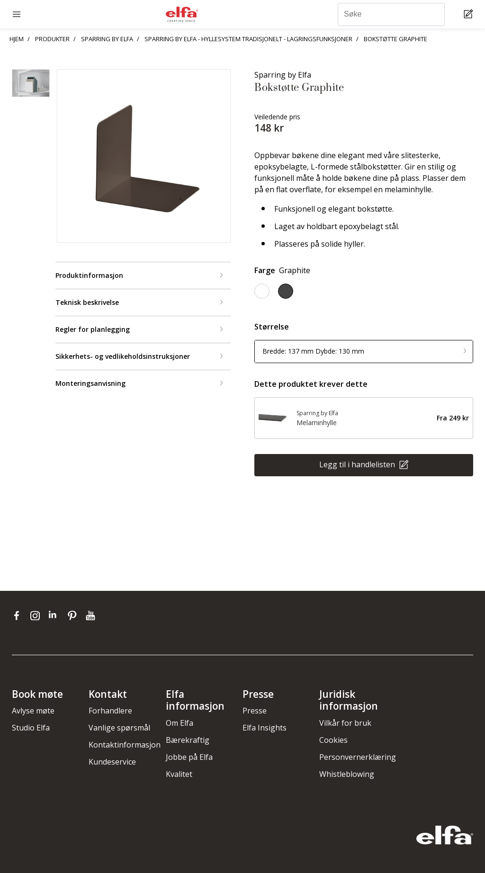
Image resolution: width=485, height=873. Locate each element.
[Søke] (391, 14)
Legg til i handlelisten (358, 464)
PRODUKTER (52, 39)
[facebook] (19, 615)
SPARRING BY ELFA (107, 39)
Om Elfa (179, 723)
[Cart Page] (470, 14)
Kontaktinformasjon (125, 744)
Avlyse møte (33, 710)
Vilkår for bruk (345, 723)
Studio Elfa (31, 727)
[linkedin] (56, 615)
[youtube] (92, 615)
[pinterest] (74, 615)
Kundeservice (112, 762)
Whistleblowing (346, 774)
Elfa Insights (264, 727)
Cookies (333, 740)
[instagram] (37, 615)
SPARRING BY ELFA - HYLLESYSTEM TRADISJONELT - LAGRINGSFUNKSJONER (248, 39)
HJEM (16, 39)
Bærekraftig (187, 740)
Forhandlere (110, 710)
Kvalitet (179, 774)
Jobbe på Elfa (189, 757)
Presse (254, 710)
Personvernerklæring (357, 757)
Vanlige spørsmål (119, 727)
